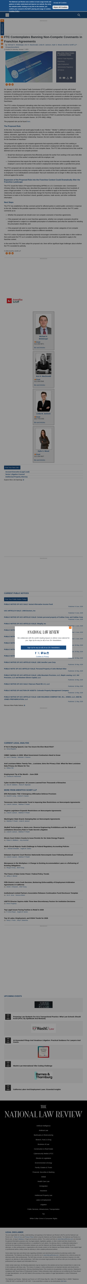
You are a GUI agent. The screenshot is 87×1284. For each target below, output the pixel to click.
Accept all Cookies (59, 3)
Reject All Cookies (60, 7)
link (45, 653)
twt (39, 653)
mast (42, 653)
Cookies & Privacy (42, 656)
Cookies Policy (14, 11)
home (48, 653)
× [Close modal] (70, 627)
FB (35, 653)
